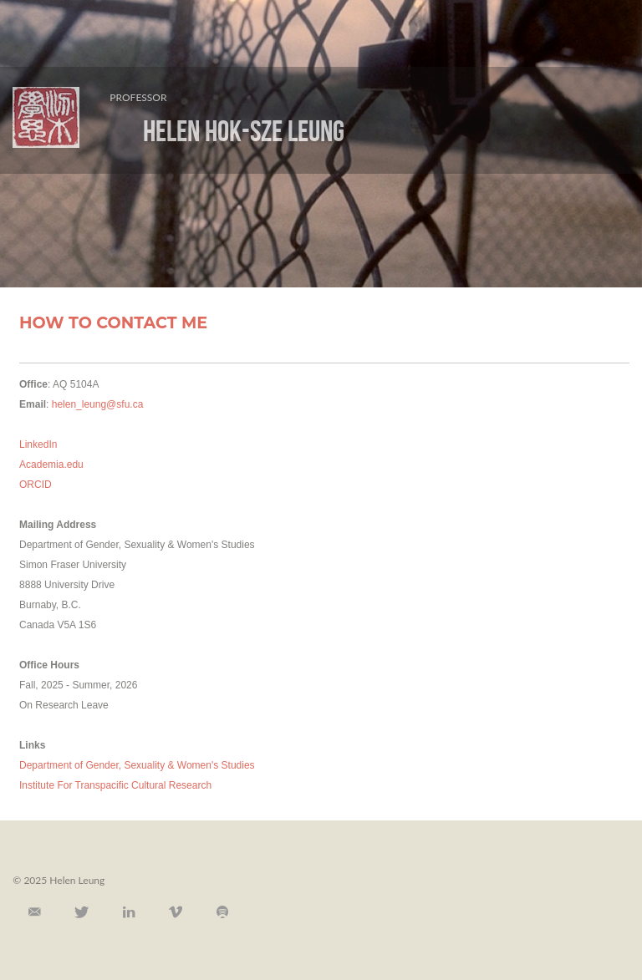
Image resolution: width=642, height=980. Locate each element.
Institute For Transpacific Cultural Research (115, 785)
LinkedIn (38, 444)
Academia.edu (51, 464)
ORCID (35, 484)
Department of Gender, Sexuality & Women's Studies (137, 765)
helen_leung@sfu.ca (98, 404)
